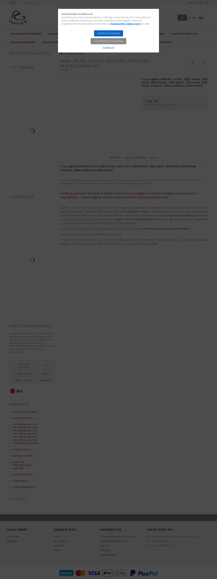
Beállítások (108, 47)
